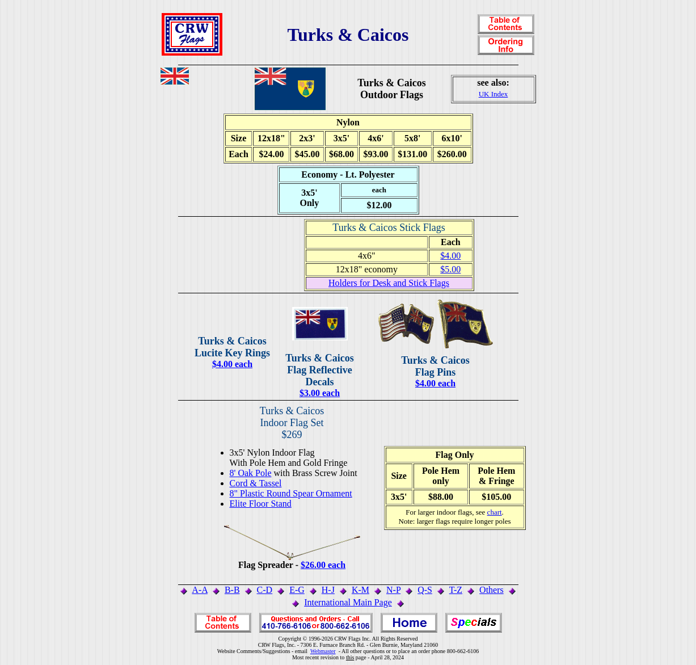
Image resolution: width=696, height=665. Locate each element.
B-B (232, 590)
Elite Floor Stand (261, 503)
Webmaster (323, 651)
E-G (297, 590)
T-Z (455, 590)
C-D (265, 590)
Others (491, 590)
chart (494, 512)
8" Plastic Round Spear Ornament (291, 493)
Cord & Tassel (256, 483)
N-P (393, 590)
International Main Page (348, 602)
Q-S (424, 590)
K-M (360, 590)
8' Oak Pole (251, 473)
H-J (328, 590)
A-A (200, 590)
